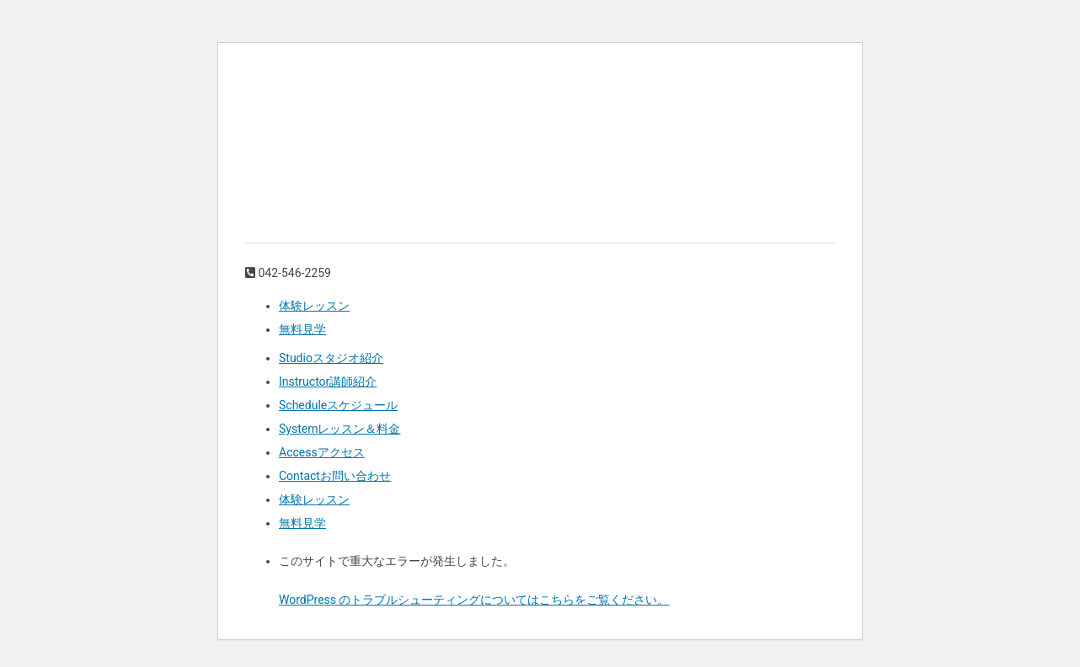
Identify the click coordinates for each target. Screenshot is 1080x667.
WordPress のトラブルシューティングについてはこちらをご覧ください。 (474, 599)
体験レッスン (314, 305)
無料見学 (302, 329)
